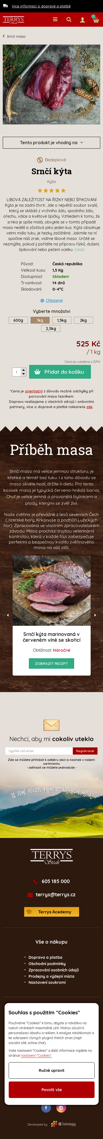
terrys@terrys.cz (56, 894)
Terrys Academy (51, 912)
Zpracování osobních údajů (54, 970)
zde (90, 407)
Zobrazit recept (51, 663)
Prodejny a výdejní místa (51, 976)
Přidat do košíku (64, 371)
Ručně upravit (52, 1070)
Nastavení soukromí (47, 982)
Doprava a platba (45, 957)
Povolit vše (51, 1089)
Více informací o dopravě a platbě (41, 6)
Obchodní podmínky (47, 963)
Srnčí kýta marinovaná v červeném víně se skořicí (51, 637)
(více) (79, 249)
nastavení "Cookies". (36, 1055)
